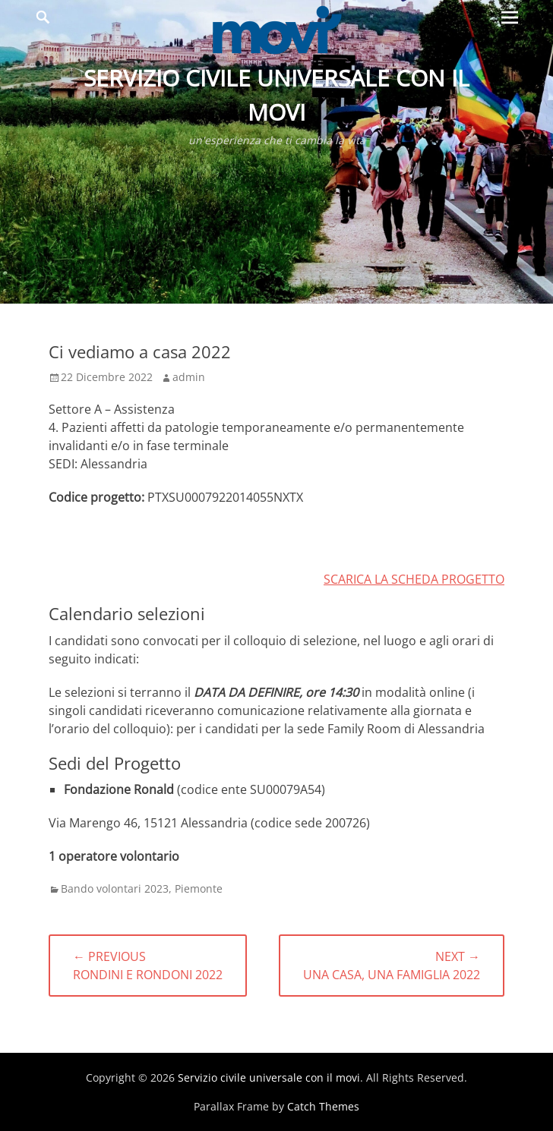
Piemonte (199, 888)
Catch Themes (323, 1106)
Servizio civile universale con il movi (269, 1077)
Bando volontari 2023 (115, 888)
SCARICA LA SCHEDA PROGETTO (414, 579)
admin (188, 377)
